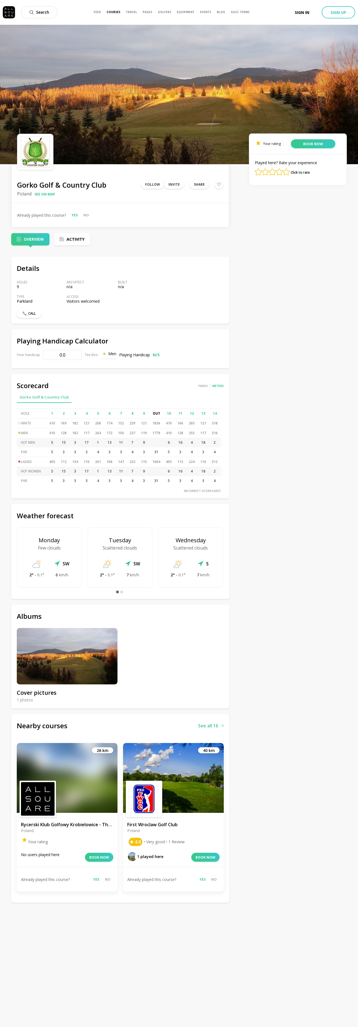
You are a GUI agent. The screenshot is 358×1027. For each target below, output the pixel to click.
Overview (34, 239)
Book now (99, 857)
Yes (75, 215)
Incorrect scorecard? (202, 491)
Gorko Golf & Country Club (44, 397)
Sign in (302, 12)
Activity (75, 239)
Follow (152, 184)
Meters (218, 386)
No (86, 215)
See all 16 (211, 726)
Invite (174, 184)
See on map (44, 194)
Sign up (338, 12)
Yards (203, 386)
